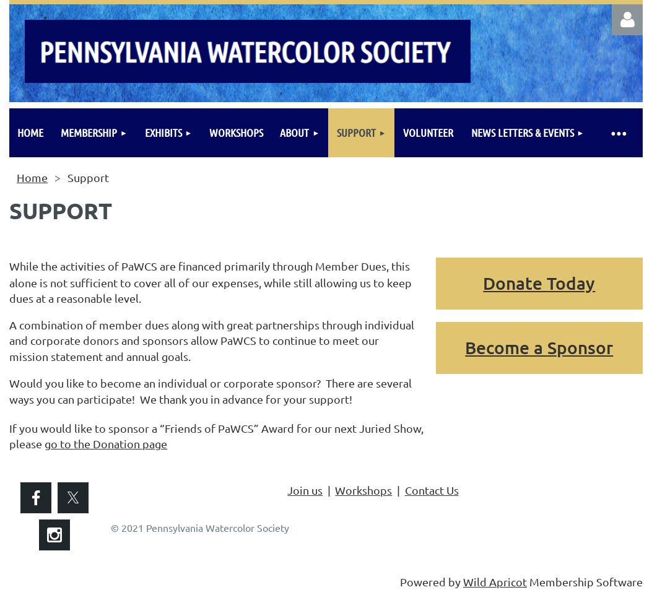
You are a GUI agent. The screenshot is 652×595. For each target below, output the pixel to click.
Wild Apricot (495, 581)
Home (32, 177)
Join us (305, 490)
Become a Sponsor (539, 347)
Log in (627, 19)
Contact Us (432, 490)
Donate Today (539, 282)
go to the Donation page (106, 443)
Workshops (363, 490)
